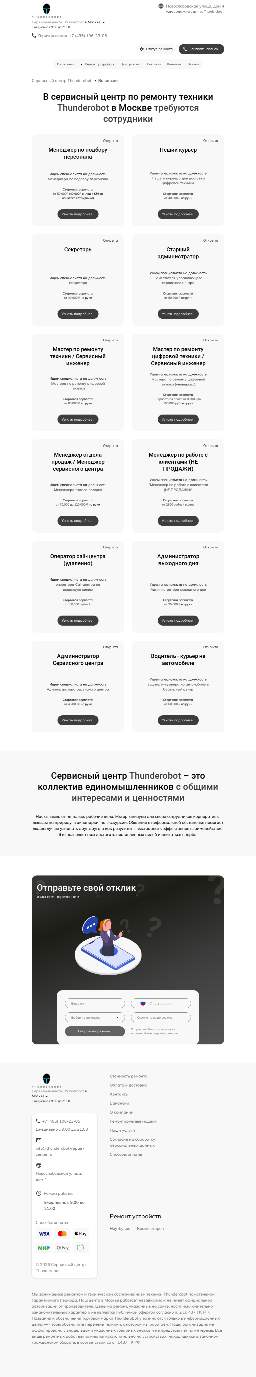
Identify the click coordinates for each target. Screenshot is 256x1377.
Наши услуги (122, 1130)
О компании (65, 64)
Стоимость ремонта (129, 1075)
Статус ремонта (156, 49)
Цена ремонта (130, 64)
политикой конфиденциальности (154, 1033)
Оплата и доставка (128, 1085)
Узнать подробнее (77, 214)
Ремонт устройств (99, 64)
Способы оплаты (126, 1154)
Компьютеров (150, 1228)
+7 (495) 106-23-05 (88, 35)
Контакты (174, 64)
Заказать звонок (200, 49)
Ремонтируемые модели (133, 1121)
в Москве (95, 22)
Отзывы (193, 64)
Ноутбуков (120, 1228)
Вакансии (154, 64)
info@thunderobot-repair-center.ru (60, 1147)
